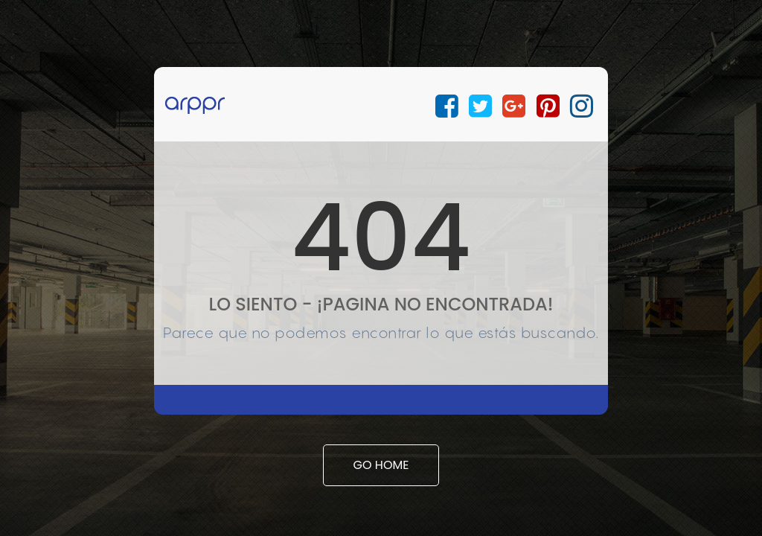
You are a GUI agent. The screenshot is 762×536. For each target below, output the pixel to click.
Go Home (381, 464)
